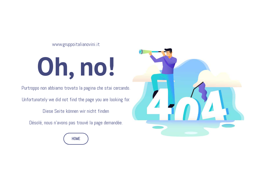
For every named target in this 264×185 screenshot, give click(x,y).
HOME (76, 138)
